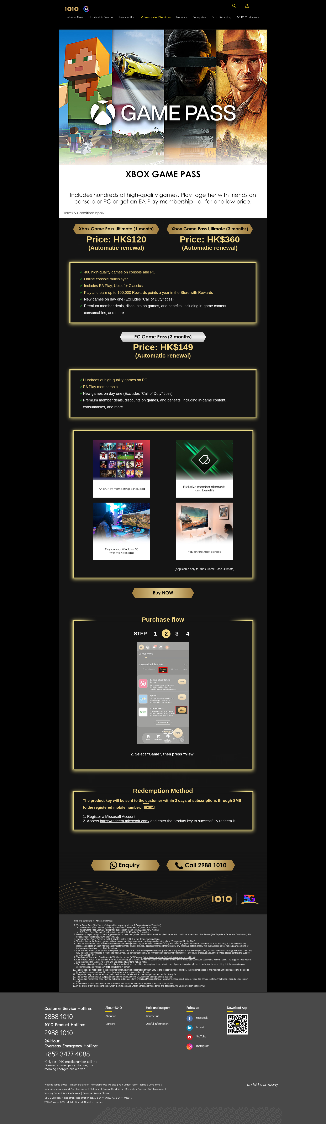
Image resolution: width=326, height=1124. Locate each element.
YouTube (201, 1036)
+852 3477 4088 (67, 1053)
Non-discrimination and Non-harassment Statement (72, 1088)
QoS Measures (156, 1088)
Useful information (157, 1024)
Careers (110, 1024)
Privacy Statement (79, 1084)
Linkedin (201, 1027)
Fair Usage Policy (128, 1084)
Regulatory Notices (135, 1088)
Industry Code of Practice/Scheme (62, 1093)
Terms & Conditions (150, 1084)
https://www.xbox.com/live (106, 937)
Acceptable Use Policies (103, 1084)
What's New (75, 17)
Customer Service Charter (96, 1093)
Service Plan (127, 17)
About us (110, 1016)
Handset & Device (101, 17)
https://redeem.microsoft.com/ (124, 821)
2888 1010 (58, 1016)
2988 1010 (58, 1032)
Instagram (202, 1046)
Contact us (152, 1016)
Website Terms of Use (56, 1084)
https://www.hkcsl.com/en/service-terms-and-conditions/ (169, 957)
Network (181, 17)
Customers (248, 17)
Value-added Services (156, 17)
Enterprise (199, 17)
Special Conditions (112, 1088)
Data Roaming (221, 17)
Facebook (201, 1018)
